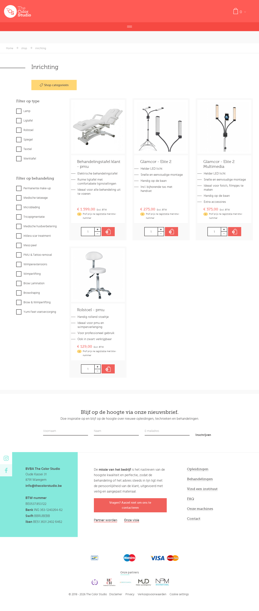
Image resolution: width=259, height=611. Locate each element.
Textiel (27, 149)
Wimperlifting (32, 273)
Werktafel (29, 158)
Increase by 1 (98, 229)
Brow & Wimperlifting (37, 302)
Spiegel (28, 139)
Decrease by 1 (98, 234)
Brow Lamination (34, 283)
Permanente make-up (37, 188)
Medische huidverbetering (40, 226)
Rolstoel (28, 130)
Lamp (26, 111)
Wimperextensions (35, 264)
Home (9, 48)
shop (24, 48)
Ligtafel (28, 120)
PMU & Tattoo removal (37, 254)
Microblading (31, 207)
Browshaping (31, 292)
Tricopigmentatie (34, 216)
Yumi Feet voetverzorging (39, 311)
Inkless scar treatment (37, 235)
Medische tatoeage (35, 197)
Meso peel (30, 245)
